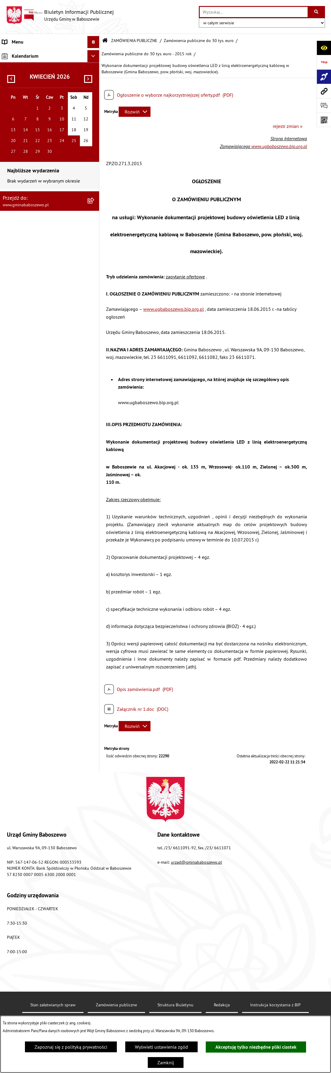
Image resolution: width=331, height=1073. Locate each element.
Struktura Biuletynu (175, 1005)
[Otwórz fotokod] (324, 120)
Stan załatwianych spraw (52, 1005)
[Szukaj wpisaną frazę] (316, 12)
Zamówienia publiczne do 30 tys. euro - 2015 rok (147, 53)
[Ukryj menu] (93, 42)
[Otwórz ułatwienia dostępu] (324, 48)
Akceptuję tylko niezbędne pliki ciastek (255, 1047)
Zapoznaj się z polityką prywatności (71, 1047)
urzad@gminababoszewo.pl (196, 862)
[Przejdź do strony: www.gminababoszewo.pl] (324, 91)
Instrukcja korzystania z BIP (275, 1005)
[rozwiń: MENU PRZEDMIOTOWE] (94, 66)
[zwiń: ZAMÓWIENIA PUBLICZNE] (94, 79)
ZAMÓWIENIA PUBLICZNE (134, 40)
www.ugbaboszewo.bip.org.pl (279, 146)
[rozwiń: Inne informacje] (94, 148)
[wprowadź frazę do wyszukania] (253, 12)
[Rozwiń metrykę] (134, 112)
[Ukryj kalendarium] (93, 162)
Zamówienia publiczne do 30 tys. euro (199, 40)
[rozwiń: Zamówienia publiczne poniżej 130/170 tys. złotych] (94, 125)
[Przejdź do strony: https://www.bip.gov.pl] (324, 62)
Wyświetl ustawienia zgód (161, 1047)
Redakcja (222, 1005)
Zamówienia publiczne (116, 1005)
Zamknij (165, 1062)
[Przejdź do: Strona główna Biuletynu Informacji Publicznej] (105, 40)
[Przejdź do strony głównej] (60, 15)
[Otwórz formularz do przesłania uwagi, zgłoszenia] (324, 105)
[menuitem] (49, 54)
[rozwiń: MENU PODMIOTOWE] (94, 54)
